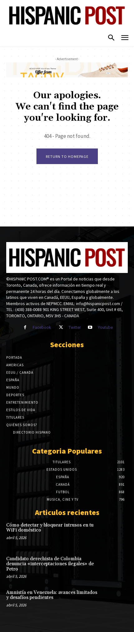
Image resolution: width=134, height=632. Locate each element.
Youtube (105, 327)
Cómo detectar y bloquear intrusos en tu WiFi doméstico (49, 527)
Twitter (75, 327)
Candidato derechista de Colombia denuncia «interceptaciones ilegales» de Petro (50, 564)
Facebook (42, 327)
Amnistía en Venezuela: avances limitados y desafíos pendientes (51, 595)
